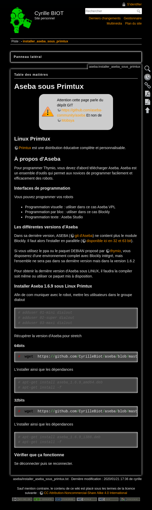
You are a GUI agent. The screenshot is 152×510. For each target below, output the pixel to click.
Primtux (25, 148)
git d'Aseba (84, 236)
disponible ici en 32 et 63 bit (108, 241)
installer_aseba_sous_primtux (45, 41)
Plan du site (133, 23)
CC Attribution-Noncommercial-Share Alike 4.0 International (85, 493)
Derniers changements (105, 18)
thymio (115, 251)
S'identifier (134, 4)
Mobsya (68, 120)
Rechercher (139, 11)
